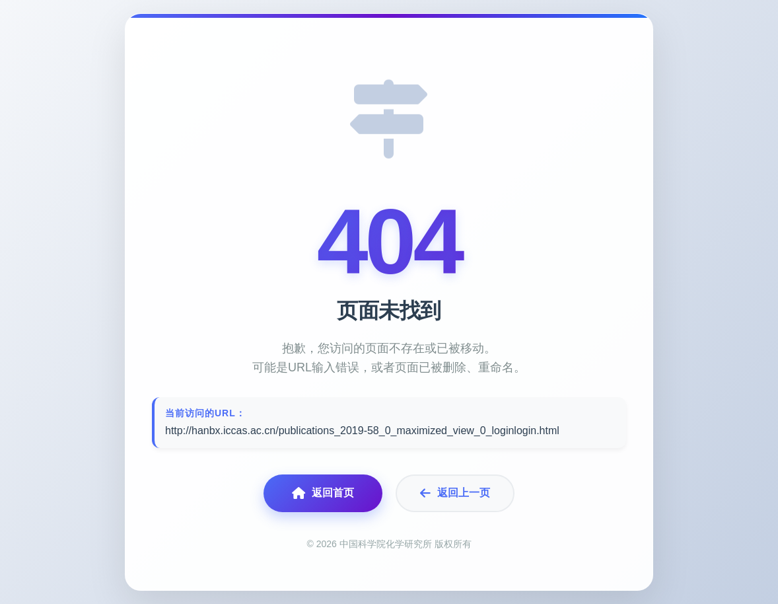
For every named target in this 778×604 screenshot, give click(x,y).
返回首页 (323, 493)
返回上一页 (455, 493)
